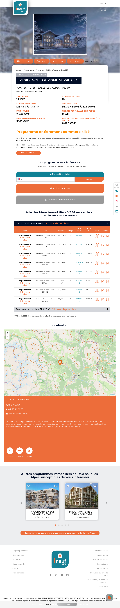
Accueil (19, 70)
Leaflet (112, 394)
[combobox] (20, 179)
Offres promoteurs (99, 559)
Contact (16, 568)
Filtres (104, 11)
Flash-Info (103, 586)
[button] (55, 525)
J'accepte (67, 604)
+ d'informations (60, 188)
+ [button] (7, 333)
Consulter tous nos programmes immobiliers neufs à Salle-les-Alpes (60, 533)
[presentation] (21, 502)
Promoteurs (102, 568)
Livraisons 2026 (101, 550)
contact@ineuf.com (16, 413)
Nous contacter (29, 153)
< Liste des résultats (91, 61)
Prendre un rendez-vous (60, 199)
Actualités (16, 559)
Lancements (102, 555)
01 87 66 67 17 (14, 405)
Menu (104, 3)
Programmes (29, 70)
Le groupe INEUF (20, 550)
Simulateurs (102, 564)
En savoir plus (25, 248)
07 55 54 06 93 (14, 409)
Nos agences (18, 555)
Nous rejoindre (19, 564)
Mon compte (18, 573)
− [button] (7, 337)
